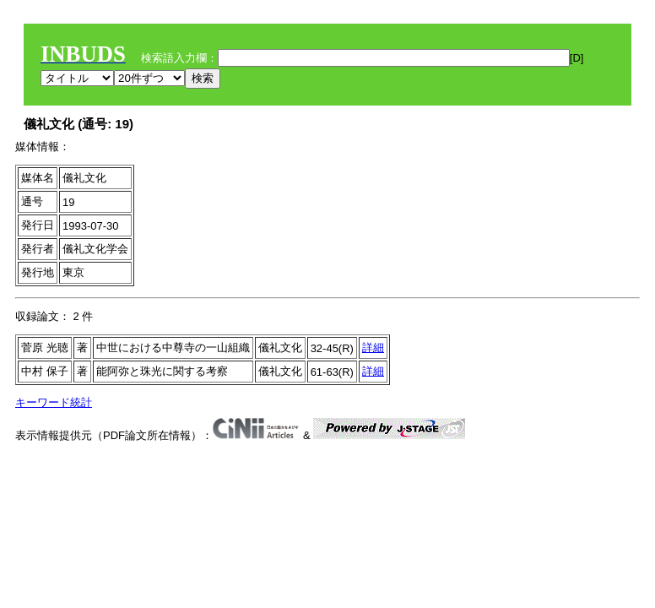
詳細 (373, 347)
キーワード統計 (53, 402)
